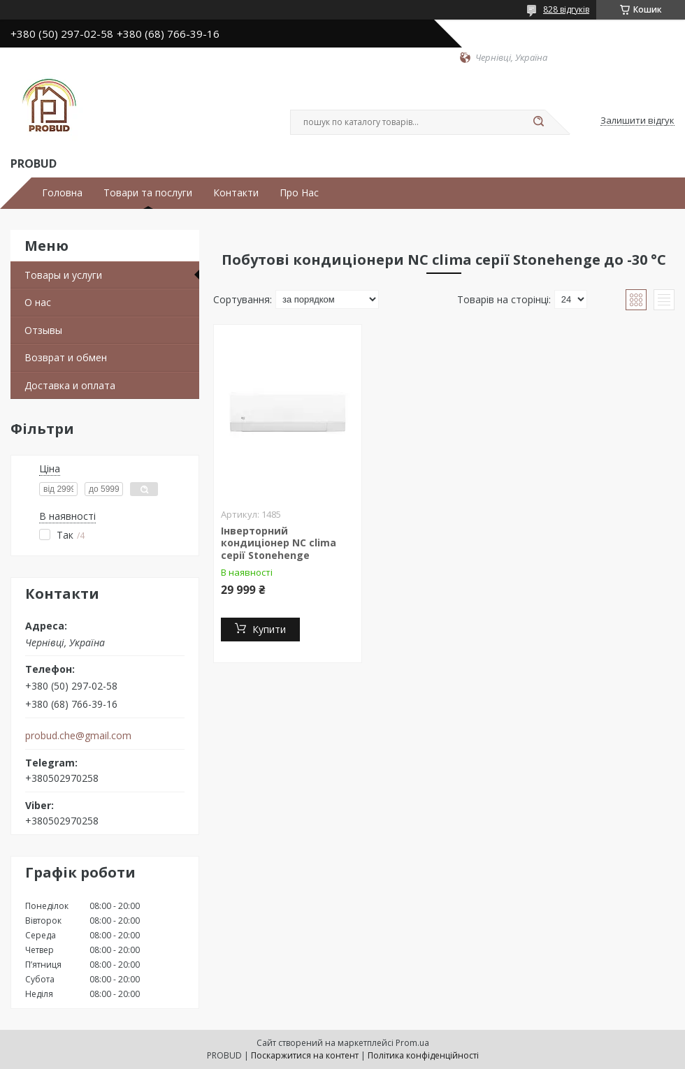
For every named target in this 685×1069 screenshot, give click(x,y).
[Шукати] (538, 122)
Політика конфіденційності (423, 1055)
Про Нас (299, 193)
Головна (62, 193)
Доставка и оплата (69, 385)
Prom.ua (412, 1043)
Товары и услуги (63, 275)
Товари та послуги (147, 193)
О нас (37, 302)
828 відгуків (566, 9)
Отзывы (43, 330)
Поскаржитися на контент (305, 1055)
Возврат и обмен (65, 357)
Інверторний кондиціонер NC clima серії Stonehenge (278, 543)
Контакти (236, 193)
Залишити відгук (637, 121)
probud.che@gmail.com (78, 735)
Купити (269, 629)
